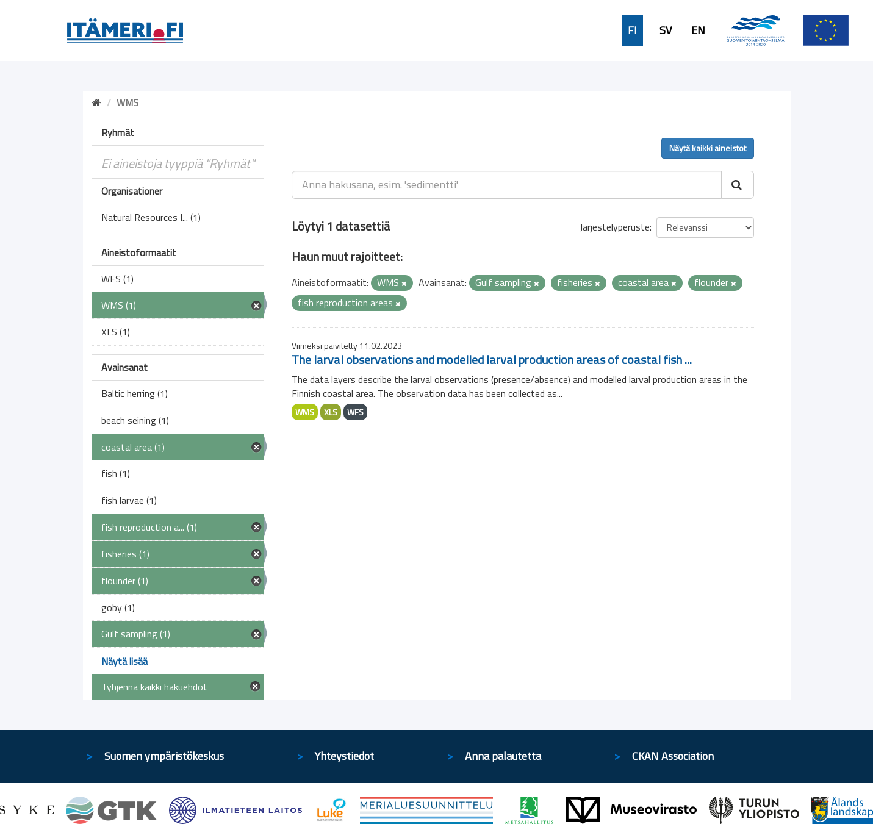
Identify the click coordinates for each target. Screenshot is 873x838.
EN (698, 30)
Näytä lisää (124, 661)
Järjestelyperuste (615, 227)
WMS (304, 412)
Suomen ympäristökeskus (164, 756)
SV (665, 30)
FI (632, 30)
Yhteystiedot (344, 756)
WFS (355, 412)
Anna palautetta (503, 756)
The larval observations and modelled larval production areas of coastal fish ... (492, 359)
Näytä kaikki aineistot (707, 147)
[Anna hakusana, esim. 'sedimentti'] (507, 185)
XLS (330, 412)
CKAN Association (673, 756)
